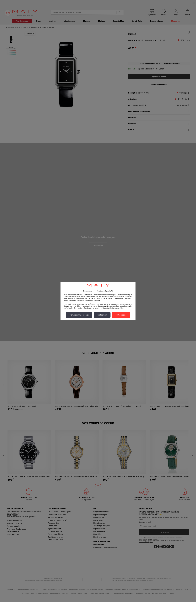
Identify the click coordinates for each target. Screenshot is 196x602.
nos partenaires (104, 296)
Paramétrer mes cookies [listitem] (79, 315)
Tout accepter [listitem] (121, 315)
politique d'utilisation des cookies (112, 308)
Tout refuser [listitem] (102, 315)
